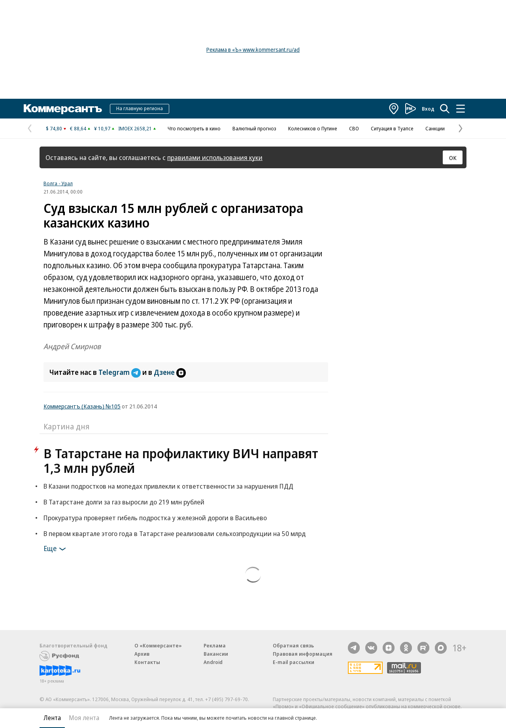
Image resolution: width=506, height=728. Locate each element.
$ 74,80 (54, 128)
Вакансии (216, 653)
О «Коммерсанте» (158, 645)
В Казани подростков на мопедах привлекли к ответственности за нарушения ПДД (168, 486)
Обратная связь (293, 645)
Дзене (170, 372)
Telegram (120, 372)
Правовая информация (302, 653)
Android (213, 662)
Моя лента (84, 717)
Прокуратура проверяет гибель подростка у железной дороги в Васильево (155, 517)
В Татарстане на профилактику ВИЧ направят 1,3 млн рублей (180, 460)
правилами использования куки (214, 157)
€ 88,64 (78, 128)
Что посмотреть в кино (194, 128)
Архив (141, 653)
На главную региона (139, 108)
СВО (354, 128)
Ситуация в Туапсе (392, 128)
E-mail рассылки (293, 662)
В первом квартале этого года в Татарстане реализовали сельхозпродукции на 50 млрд (174, 533)
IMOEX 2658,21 (135, 128)
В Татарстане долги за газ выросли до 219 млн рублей (123, 501)
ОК (453, 158)
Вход (428, 108)
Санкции (435, 128)
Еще (55, 549)
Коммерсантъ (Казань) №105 (82, 406)
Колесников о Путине (312, 128)
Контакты (147, 662)
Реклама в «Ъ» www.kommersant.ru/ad (253, 49)
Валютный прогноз (254, 128)
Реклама (215, 645)
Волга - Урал (58, 183)
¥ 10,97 (102, 128)
